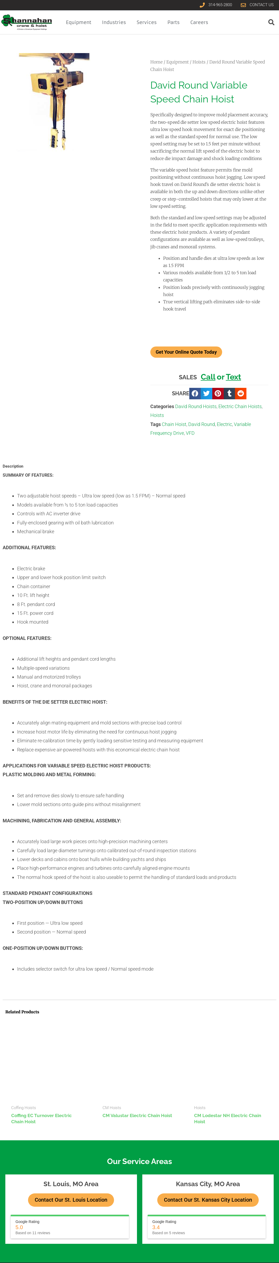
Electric (224, 424)
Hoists (199, 62)
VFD (190, 433)
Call (208, 376)
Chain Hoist (174, 424)
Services (147, 22)
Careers (199, 22)
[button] (195, 393)
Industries (114, 22)
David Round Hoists (196, 406)
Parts (173, 22)
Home (156, 62)
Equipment (78, 22)
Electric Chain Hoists (240, 406)
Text (233, 376)
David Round (201, 424)
